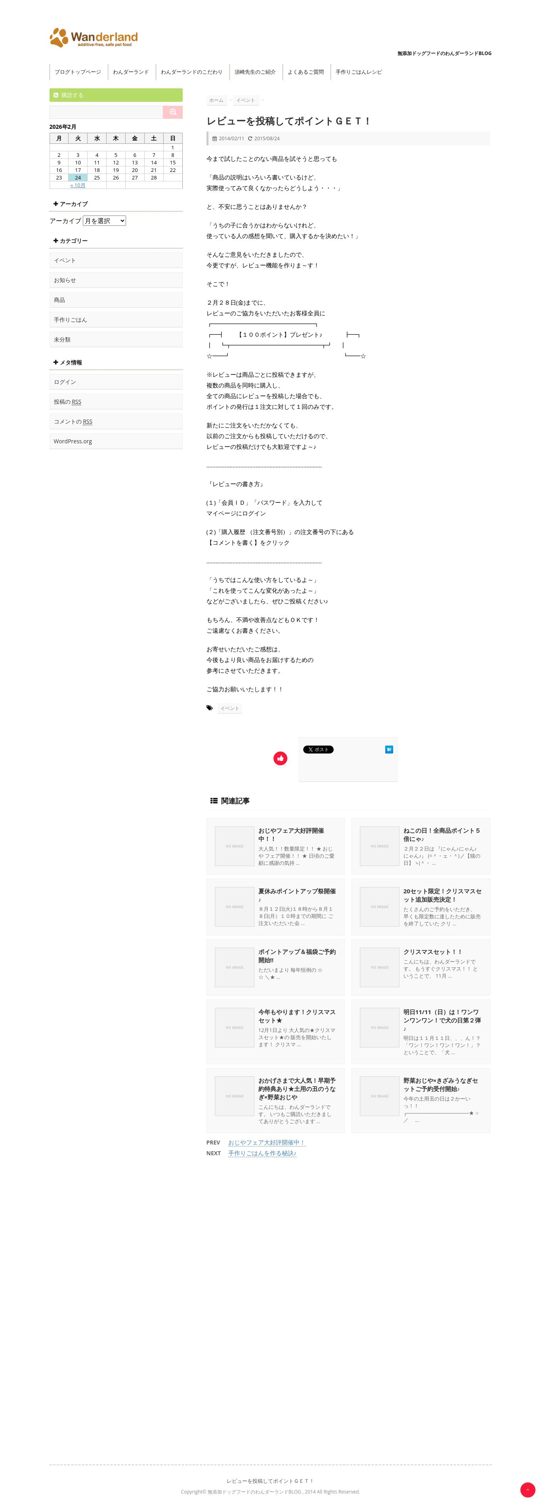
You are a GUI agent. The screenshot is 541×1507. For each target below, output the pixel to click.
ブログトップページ (78, 71)
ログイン (65, 381)
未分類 (62, 339)
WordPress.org (73, 441)
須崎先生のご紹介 (255, 71)
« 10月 (78, 185)
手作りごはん (70, 319)
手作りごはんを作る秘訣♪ (262, 1153)
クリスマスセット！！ (433, 952)
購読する (69, 95)
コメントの (73, 421)
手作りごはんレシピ (359, 71)
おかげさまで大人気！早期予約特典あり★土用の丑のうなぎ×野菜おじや (297, 1088)
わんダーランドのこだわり (192, 71)
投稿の (68, 402)
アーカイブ (65, 220)
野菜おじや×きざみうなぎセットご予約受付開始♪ (440, 1084)
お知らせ (65, 280)
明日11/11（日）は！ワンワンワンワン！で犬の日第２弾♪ (442, 1020)
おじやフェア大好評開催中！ (267, 1142)
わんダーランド (131, 71)
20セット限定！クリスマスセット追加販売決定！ (442, 895)
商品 (59, 299)
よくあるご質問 (306, 71)
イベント (229, 708)
